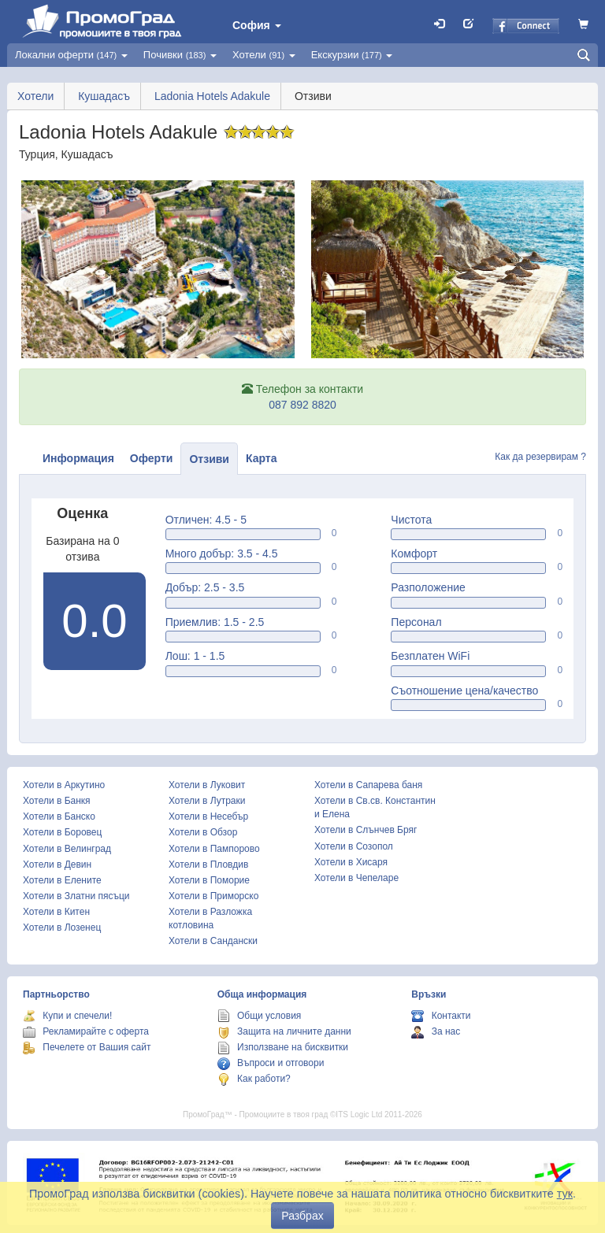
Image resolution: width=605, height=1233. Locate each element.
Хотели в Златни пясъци (76, 896)
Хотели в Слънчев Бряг (365, 829)
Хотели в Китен (56, 911)
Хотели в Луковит (207, 785)
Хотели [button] (263, 55)
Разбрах (302, 1215)
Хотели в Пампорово (214, 848)
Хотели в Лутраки (207, 800)
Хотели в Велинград (67, 848)
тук (565, 1193)
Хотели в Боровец (62, 832)
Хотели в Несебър (208, 816)
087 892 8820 (302, 404)
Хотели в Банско (59, 816)
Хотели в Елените (62, 880)
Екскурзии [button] (352, 55)
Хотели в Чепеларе (356, 877)
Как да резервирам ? (540, 456)
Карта (261, 458)
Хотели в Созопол (353, 846)
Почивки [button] (180, 55)
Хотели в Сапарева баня (368, 785)
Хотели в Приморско (213, 896)
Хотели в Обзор (203, 832)
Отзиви (209, 459)
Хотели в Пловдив (208, 864)
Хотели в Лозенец (62, 927)
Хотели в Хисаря (351, 862)
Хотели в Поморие (209, 880)
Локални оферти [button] (71, 55)
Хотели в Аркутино (64, 785)
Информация (78, 458)
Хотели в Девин (57, 864)
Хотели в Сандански (213, 940)
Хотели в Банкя (57, 800)
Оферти (151, 458)
